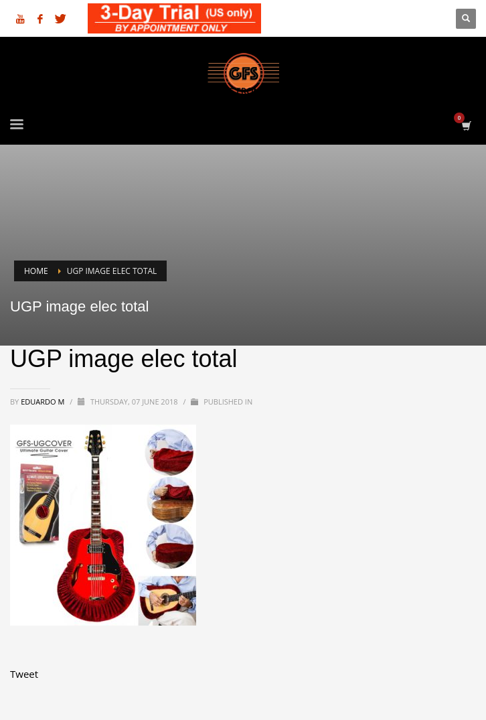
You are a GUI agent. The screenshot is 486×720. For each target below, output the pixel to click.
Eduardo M (43, 402)
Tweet (24, 673)
